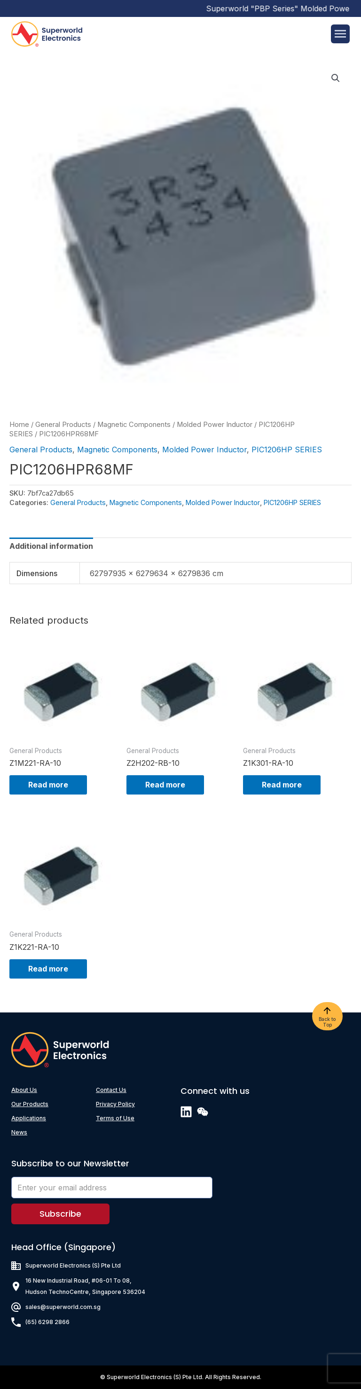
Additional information (51, 546)
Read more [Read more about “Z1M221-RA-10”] (48, 784)
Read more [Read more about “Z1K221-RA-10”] (48, 968)
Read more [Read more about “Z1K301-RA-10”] (282, 784)
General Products (63, 424)
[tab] (51, 546)
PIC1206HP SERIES (286, 449)
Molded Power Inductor (214, 424)
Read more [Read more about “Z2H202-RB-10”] (165, 784)
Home (19, 424)
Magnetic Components (134, 424)
